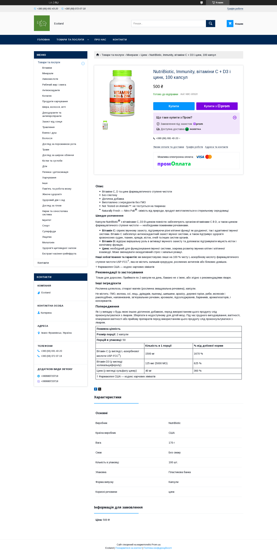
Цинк (144, 54)
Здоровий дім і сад (53, 200)
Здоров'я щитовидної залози (59, 248)
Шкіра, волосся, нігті (54, 107)
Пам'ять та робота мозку (56, 188)
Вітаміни (47, 67)
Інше (44, 183)
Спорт (46, 225)
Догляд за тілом (51, 205)
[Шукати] (210, 23)
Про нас (100, 39)
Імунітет (46, 220)
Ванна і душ (49, 132)
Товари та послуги (70, 39)
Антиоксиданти (51, 90)
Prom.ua (156, 544)
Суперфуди (49, 231)
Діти (44, 166)
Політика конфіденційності (158, 548)
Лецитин (47, 237)
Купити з (217, 106)
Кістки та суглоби (52, 160)
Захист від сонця (52, 121)
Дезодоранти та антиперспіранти (51, 114)
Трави (45, 149)
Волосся (47, 138)
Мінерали (132, 54)
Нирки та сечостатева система (55, 213)
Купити (174, 106)
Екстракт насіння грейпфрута (59, 253)
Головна (43, 39)
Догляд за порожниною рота (59, 144)
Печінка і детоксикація (55, 172)
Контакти (120, 39)
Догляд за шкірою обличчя (58, 155)
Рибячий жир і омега (54, 84)
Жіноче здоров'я (52, 194)
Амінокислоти (50, 79)
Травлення (48, 127)
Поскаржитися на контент (128, 548)
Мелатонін (48, 242)
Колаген (47, 95)
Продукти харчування (55, 101)
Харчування (49, 177)
